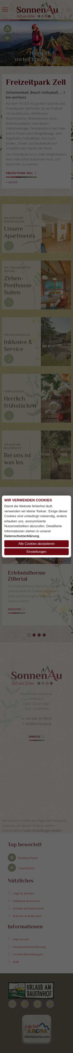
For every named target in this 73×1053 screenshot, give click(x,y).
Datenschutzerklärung (21, 536)
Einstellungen (36, 552)
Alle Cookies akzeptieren (36, 544)
